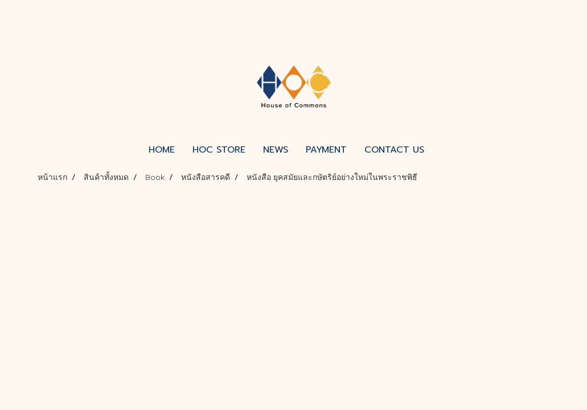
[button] (443, 149)
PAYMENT (326, 150)
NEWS (275, 150)
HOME (162, 150)
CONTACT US (394, 150)
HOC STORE (218, 150)
